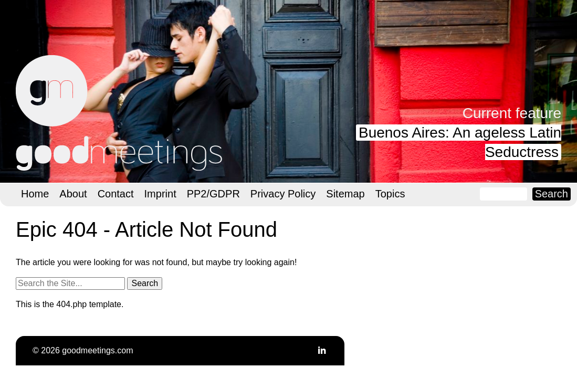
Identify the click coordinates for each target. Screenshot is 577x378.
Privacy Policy (283, 194)
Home (35, 194)
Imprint (160, 194)
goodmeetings (121, 113)
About (73, 194)
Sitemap (345, 194)
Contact (116, 194)
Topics (390, 194)
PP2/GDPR (213, 194)
